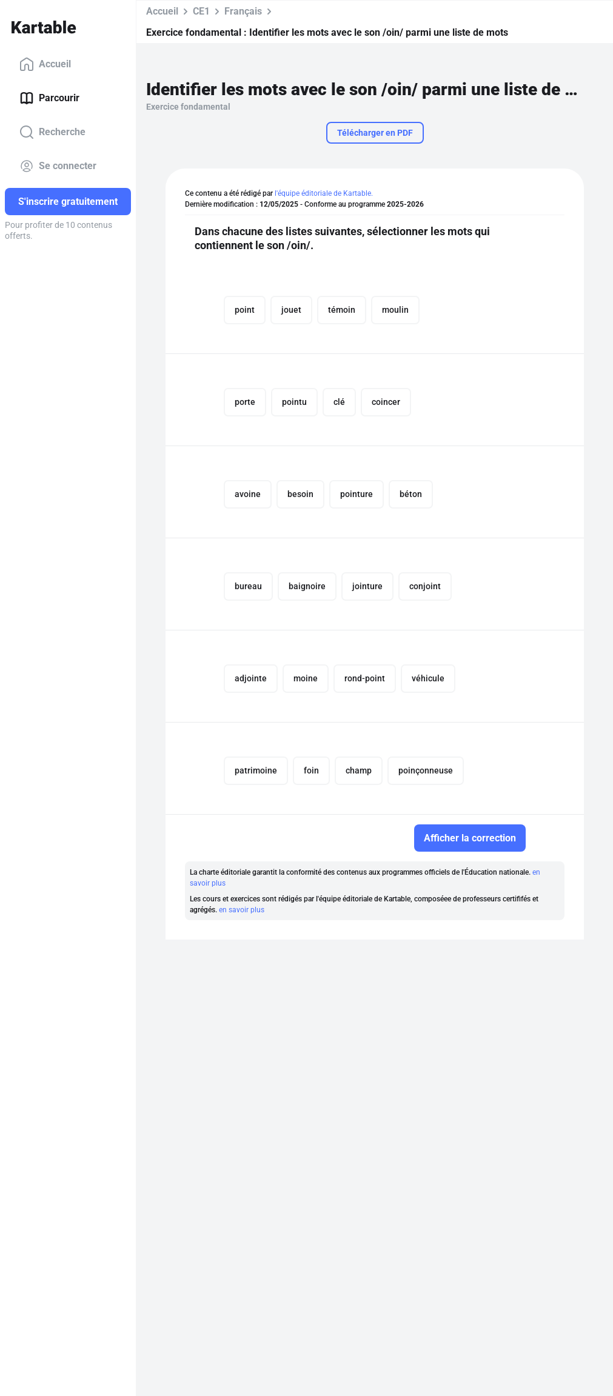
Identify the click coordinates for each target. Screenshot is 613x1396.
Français (243, 11)
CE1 (201, 11)
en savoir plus (241, 910)
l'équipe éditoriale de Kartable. (324, 193)
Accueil (45, 64)
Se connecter (57, 166)
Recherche (52, 132)
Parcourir (49, 98)
